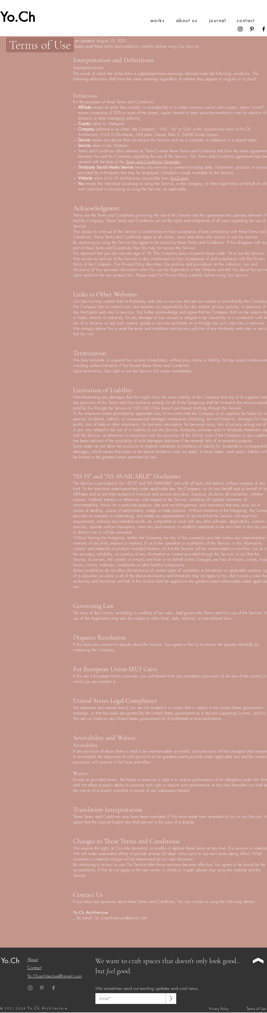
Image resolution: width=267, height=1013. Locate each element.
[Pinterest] (252, 29)
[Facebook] (263, 29)
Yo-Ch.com (179, 178)
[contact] (249, 20)
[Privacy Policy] (220, 1008)
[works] (162, 20)
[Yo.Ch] (21, 16)
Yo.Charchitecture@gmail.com (121, 918)
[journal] (221, 20)
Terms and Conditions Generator (153, 162)
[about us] (188, 20)
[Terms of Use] (255, 1008)
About (32, 959)
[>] (170, 998)
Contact (34, 968)
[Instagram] (240, 29)
